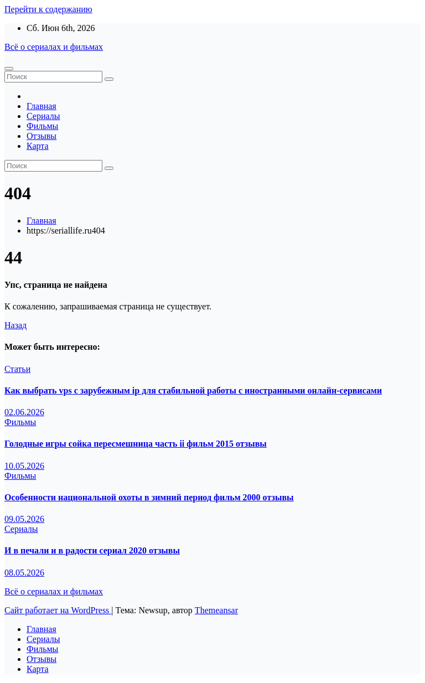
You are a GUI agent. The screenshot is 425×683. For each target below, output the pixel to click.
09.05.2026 (24, 519)
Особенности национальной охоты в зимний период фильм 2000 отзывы (149, 497)
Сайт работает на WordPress (57, 610)
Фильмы (42, 126)
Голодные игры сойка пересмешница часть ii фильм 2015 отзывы (135, 443)
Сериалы (43, 116)
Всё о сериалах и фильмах (53, 46)
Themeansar (216, 610)
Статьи (17, 369)
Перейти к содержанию (48, 9)
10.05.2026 (24, 465)
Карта (38, 146)
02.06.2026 (24, 412)
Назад (15, 325)
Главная (41, 106)
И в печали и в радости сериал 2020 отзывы (92, 550)
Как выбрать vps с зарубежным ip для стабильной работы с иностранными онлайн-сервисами (193, 390)
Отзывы (41, 136)
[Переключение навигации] (8, 68)
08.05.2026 (24, 572)
